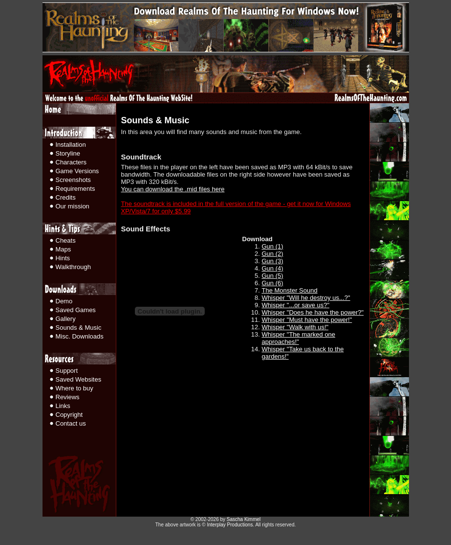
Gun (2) (272, 253)
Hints (63, 258)
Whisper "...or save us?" (296, 305)
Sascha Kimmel (243, 519)
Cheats (66, 240)
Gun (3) (272, 261)
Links (63, 405)
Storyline (68, 153)
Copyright (69, 414)
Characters (71, 162)
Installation (71, 144)
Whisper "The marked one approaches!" (299, 338)
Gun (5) (272, 275)
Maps (63, 249)
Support (67, 370)
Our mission (72, 206)
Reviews (68, 397)
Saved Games (76, 310)
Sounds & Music (79, 327)
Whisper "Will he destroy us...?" (306, 297)
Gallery (66, 318)
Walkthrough (73, 267)
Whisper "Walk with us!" (295, 327)
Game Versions (77, 171)
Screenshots (73, 179)
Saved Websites (79, 379)
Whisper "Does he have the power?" (313, 312)
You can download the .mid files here (173, 189)
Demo (64, 301)
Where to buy (74, 388)
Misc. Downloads (80, 336)
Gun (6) (272, 283)
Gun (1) (272, 246)
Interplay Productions (230, 524)
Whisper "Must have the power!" (307, 319)
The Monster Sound (290, 290)
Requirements (75, 188)
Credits (66, 197)
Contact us (71, 423)
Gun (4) (272, 268)
